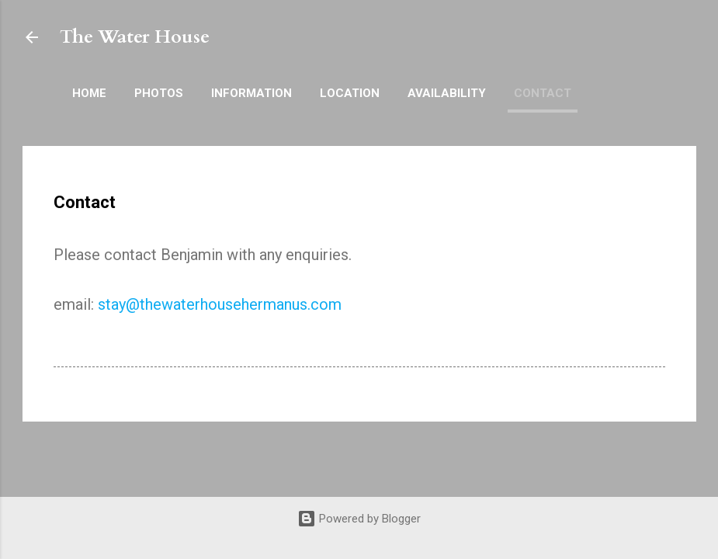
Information (251, 93)
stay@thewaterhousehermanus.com (220, 304)
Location (350, 93)
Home (89, 93)
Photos (158, 93)
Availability (447, 93)
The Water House (135, 37)
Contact (542, 93)
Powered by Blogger (359, 519)
